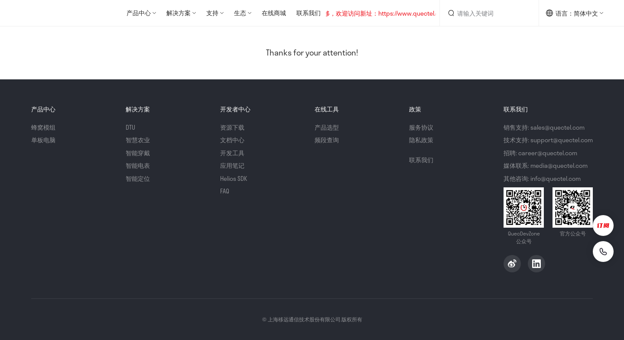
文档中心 (232, 139)
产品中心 (139, 12)
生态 (240, 12)
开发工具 (232, 152)
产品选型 (327, 127)
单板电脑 (43, 139)
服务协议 (421, 127)
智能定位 (138, 178)
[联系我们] (603, 251)
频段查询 (327, 139)
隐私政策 (421, 139)
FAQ (224, 191)
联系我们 (308, 12)
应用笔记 (232, 165)
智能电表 (138, 165)
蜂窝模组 (43, 127)
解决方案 (178, 12)
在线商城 (274, 12)
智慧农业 (138, 139)
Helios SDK (233, 178)
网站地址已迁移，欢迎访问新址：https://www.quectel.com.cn (375, 13)
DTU (130, 127)
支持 (212, 12)
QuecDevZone (57, 13)
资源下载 (232, 127)
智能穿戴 (138, 152)
